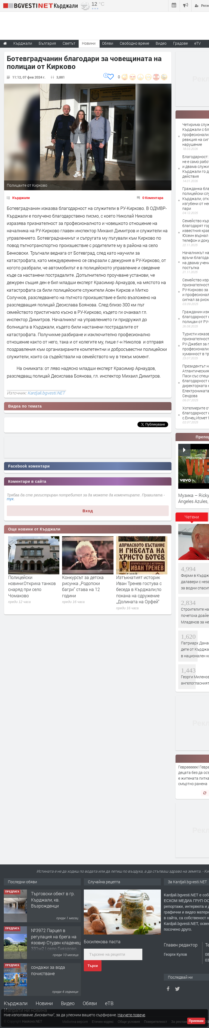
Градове (180, 43)
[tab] (192, 519)
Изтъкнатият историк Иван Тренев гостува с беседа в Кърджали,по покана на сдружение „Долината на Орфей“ (139, 589)
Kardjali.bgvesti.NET (46, 393)
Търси (93, 966)
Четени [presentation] (192, 517)
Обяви (90, 1003)
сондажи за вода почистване (48, 970)
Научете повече (131, 1014)
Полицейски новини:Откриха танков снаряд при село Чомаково (32, 586)
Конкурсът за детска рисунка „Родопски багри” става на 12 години (83, 586)
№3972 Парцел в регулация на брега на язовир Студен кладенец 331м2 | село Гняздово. (56, 939)
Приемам (196, 1021)
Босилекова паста (102, 941)
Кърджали (21, 197)
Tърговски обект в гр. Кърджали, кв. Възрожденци (53, 900)
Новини (89, 43)
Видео (68, 1003)
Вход (87, 511)
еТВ (109, 1003)
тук (10, 499)
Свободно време (134, 43)
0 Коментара (152, 197)
